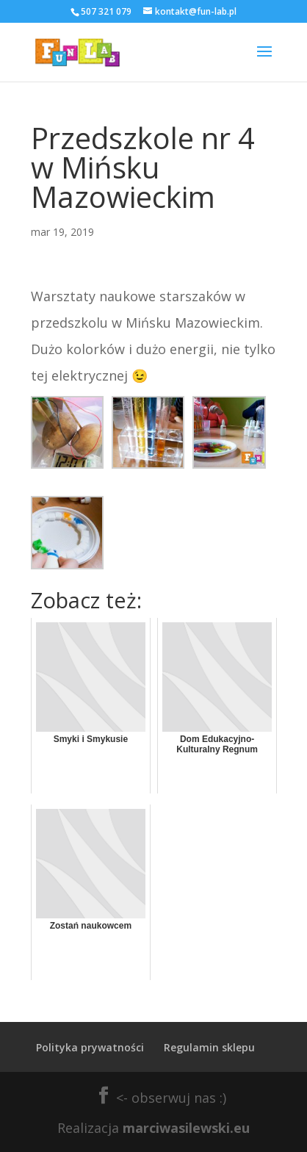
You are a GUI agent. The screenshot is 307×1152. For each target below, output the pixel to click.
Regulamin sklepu (209, 1047)
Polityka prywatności (90, 1047)
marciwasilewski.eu (186, 1128)
